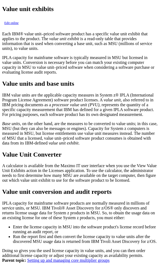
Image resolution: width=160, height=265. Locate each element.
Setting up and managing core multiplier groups (68, 260)
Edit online (11, 23)
